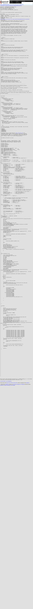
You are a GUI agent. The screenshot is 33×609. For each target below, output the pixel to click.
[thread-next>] (12, 5)
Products (11, 1)
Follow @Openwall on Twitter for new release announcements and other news (12, 4)
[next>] (4, 5)
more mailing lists (9, 455)
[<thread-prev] (7, 5)
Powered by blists (3, 455)
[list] (21, 5)
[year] (19, 5)
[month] (17, 5)
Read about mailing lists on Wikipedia (18, 458)
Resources (11, 2)
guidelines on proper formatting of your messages (7, 459)
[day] (15, 5)
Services (17, 1)
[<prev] (1, 5)
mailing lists (7, 458)
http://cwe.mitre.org (19, 157)
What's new (17, 2)
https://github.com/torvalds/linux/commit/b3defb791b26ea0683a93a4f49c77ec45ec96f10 (14, 21)
